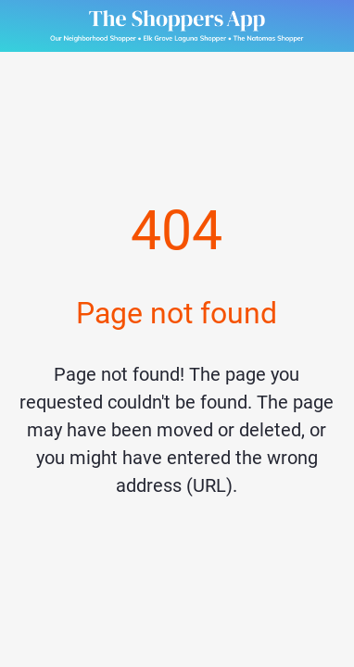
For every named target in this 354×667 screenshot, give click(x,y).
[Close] (26, 26)
